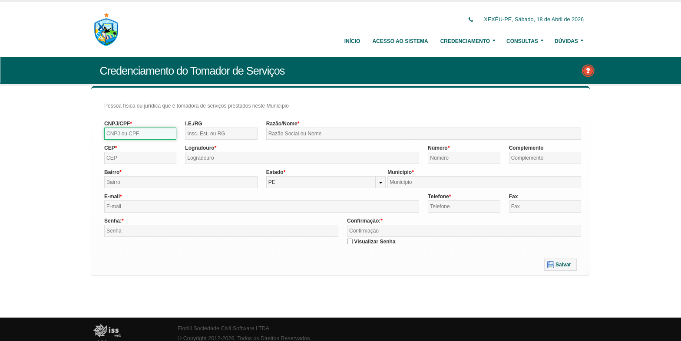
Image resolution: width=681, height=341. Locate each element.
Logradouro (199, 148)
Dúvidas (566, 41)
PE (271, 182)
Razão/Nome (282, 124)
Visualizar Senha (374, 242)
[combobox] (326, 182)
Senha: (113, 221)
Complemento (526, 148)
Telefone (438, 196)
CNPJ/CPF (117, 124)
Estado (275, 172)
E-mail (112, 196)
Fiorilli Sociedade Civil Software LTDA (223, 328)
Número (437, 148)
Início (352, 41)
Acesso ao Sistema (400, 41)
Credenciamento (465, 41)
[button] (560, 265)
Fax (513, 196)
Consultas (522, 41)
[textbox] (140, 134)
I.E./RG (193, 124)
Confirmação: (363, 221)
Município (399, 172)
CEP (109, 148)
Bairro (111, 172)
